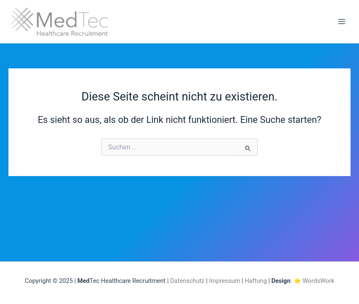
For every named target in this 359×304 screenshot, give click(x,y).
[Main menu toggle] (342, 21)
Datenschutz (187, 281)
